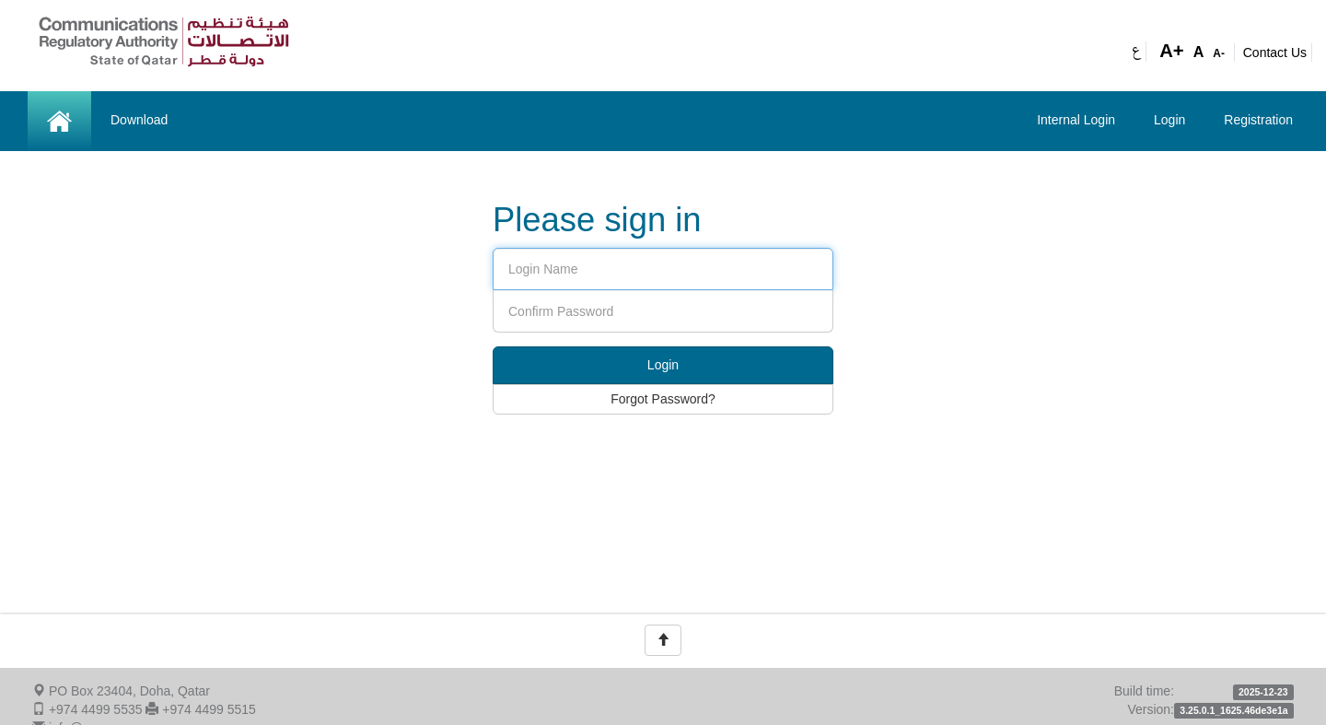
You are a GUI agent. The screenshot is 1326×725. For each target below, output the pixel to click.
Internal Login (1076, 119)
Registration (1258, 119)
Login (1169, 119)
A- (1219, 53)
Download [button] (139, 119)
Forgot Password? (663, 399)
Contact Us (1275, 52)
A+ (1171, 51)
